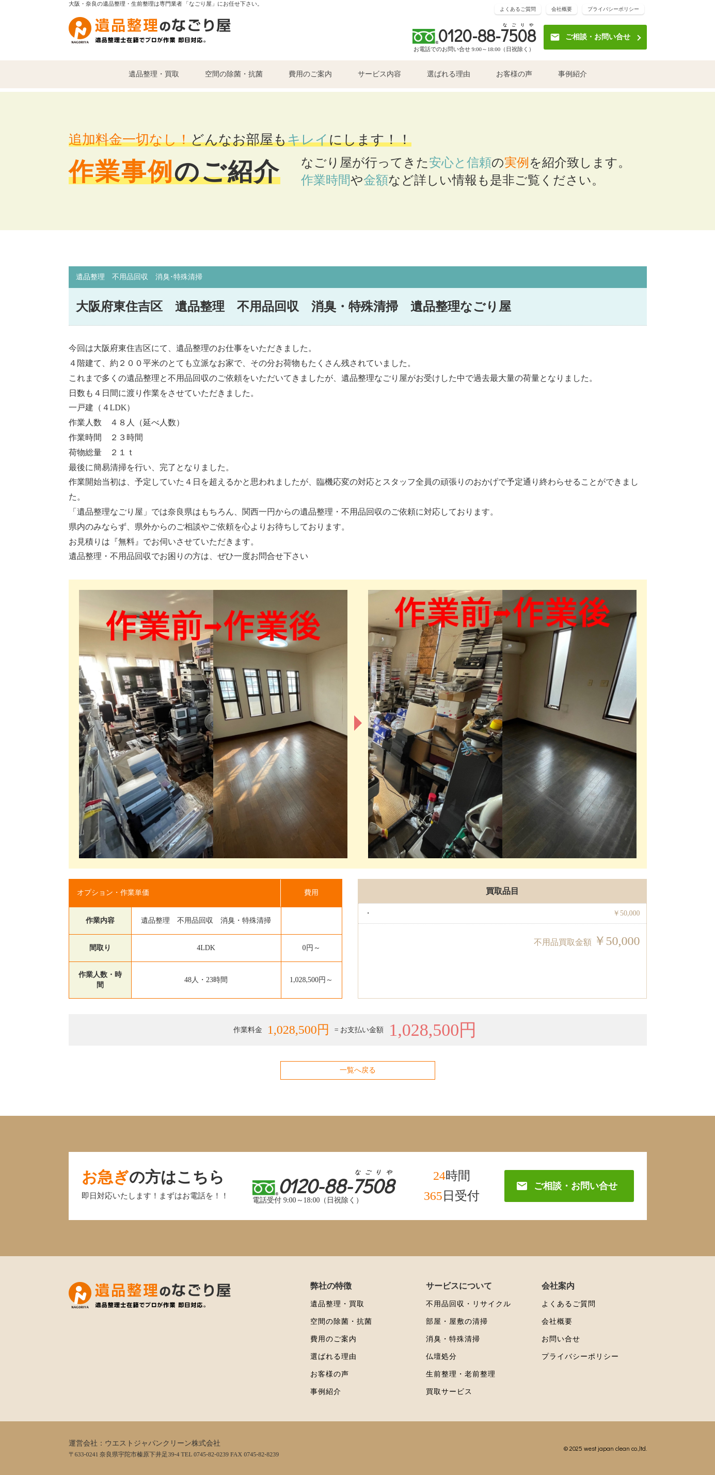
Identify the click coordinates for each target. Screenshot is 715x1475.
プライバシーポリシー (613, 10)
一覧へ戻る (358, 1070)
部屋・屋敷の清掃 (457, 1321)
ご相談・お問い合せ (590, 39)
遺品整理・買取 (154, 78)
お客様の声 (514, 78)
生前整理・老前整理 (461, 1374)
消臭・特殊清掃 (453, 1339)
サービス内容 (379, 78)
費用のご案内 (310, 78)
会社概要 (561, 10)
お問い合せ (561, 1339)
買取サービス (449, 1392)
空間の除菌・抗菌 (234, 78)
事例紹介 (572, 78)
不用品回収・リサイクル (468, 1304)
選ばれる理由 (448, 78)
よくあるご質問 (518, 10)
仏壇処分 (441, 1356)
